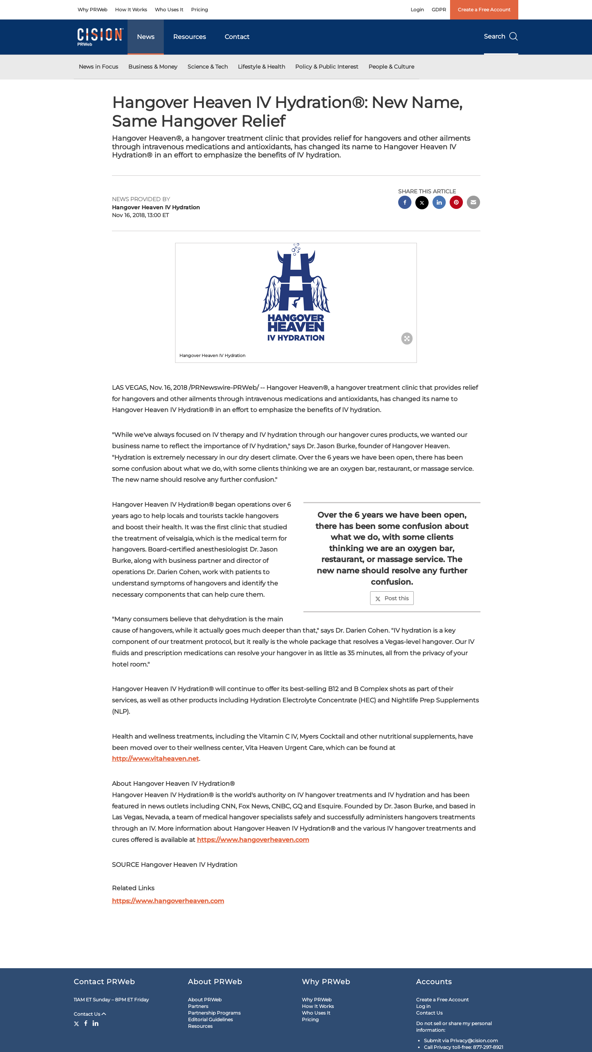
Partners (198, 1006)
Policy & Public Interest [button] (326, 66)
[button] (296, 292)
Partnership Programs (214, 1013)
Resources (189, 37)
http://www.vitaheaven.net (155, 758)
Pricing (199, 9)
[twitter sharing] (422, 203)
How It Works (131, 9)
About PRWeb (205, 999)
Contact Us (90, 1014)
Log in (423, 1006)
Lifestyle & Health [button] (261, 66)
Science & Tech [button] (208, 66)
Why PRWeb (92, 9)
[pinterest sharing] (456, 203)
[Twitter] (77, 1023)
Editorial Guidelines (210, 1019)
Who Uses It (169, 9)
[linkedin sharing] (439, 203)
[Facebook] (85, 1023)
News (145, 37)
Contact (237, 37)
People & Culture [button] (391, 66)
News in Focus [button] (98, 66)
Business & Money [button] (152, 66)
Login (417, 9)
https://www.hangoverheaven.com (253, 839)
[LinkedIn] (95, 1023)
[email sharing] (473, 203)
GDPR (439, 9)
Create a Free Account (484, 9)
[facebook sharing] (404, 203)
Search (501, 36)
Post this (392, 598)
